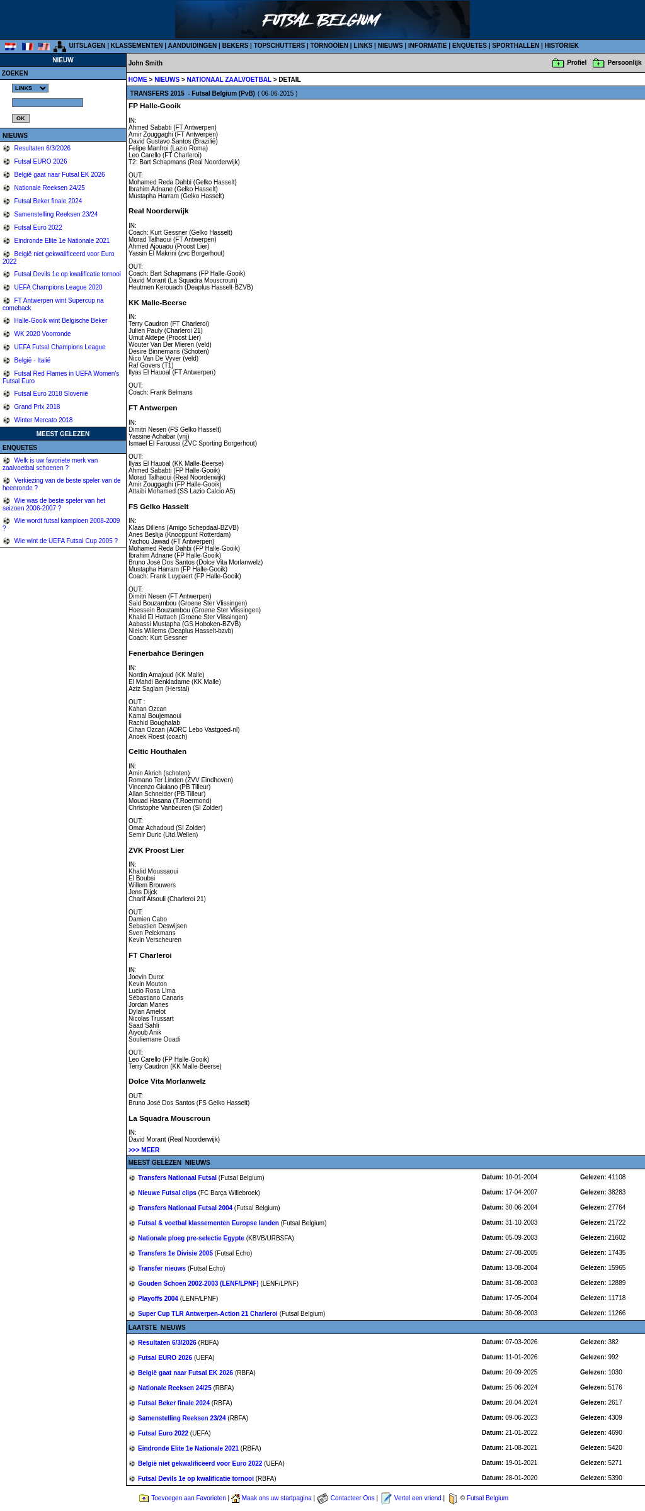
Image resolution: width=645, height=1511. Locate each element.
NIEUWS (390, 45)
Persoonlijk (625, 62)
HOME (137, 79)
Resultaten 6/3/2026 (42, 148)
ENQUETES (469, 45)
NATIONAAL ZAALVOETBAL (230, 79)
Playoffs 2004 (159, 1298)
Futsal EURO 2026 (40, 161)
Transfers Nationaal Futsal (178, 1177)
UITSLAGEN (87, 45)
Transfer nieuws (163, 1268)
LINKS (362, 45)
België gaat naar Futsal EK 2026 (59, 174)
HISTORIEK (562, 45)
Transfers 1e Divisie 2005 (176, 1253)
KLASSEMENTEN (137, 45)
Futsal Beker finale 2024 (48, 201)
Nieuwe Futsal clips (168, 1192)
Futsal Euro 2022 (37, 227)
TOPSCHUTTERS (279, 45)
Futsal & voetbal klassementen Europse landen (209, 1223)
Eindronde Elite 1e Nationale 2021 (61, 240)
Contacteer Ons (353, 1498)
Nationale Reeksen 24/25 (49, 187)
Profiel (576, 62)
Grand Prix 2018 (36, 406)
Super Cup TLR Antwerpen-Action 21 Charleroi (209, 1313)
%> (30, 88)
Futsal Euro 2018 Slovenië (50, 393)
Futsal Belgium (487, 1498)
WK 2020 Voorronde (42, 333)
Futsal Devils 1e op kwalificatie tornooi (67, 274)
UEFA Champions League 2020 (58, 287)
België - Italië (32, 360)
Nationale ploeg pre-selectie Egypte (192, 1238)
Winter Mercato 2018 (43, 420)
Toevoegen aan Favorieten (188, 1498)
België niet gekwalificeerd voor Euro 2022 (201, 1463)
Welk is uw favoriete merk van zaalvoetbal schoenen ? (50, 464)
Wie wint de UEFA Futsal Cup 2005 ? (65, 540)
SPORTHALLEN (515, 45)
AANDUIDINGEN (192, 45)
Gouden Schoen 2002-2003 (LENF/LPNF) (199, 1283)
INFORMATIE (427, 45)
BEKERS (235, 45)
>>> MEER (143, 1150)
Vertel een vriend (418, 1498)
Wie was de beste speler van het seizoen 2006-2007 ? (54, 504)
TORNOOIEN (329, 45)
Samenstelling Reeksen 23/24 (55, 214)
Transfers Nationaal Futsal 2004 (186, 1208)
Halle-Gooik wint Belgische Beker (60, 320)
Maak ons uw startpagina (277, 1498)
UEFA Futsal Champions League (59, 347)
